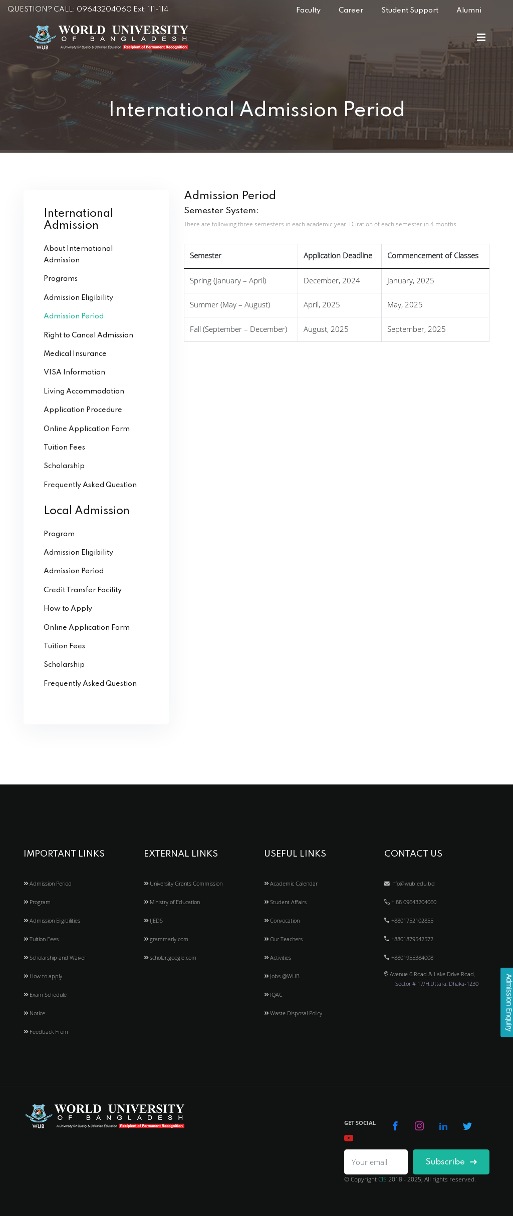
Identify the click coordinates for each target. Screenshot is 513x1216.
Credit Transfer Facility (83, 590)
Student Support (409, 10)
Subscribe (451, 1162)
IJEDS (153, 920)
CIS (382, 1179)
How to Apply (68, 608)
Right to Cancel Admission (88, 335)
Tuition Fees (64, 447)
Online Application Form (87, 429)
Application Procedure (83, 410)
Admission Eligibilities (52, 920)
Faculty (308, 10)
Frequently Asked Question (90, 485)
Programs (61, 278)
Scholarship (64, 466)
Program (59, 534)
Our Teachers (283, 939)
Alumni (468, 10)
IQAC (273, 994)
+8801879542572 (408, 939)
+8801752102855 (408, 920)
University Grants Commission (183, 883)
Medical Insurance (75, 353)
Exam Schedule (45, 994)
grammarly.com (166, 939)
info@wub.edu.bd (409, 883)
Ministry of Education (172, 902)
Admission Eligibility (78, 297)
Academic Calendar (291, 883)
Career (351, 10)
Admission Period (74, 316)
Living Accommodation (84, 391)
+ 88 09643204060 (410, 902)
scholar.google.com (170, 957)
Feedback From (46, 1031)
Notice (34, 1013)
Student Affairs (285, 902)
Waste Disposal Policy (293, 1013)
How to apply (43, 976)
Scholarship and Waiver (55, 957)
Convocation (282, 920)
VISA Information (74, 372)
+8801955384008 (408, 957)
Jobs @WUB (282, 976)
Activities (277, 957)
